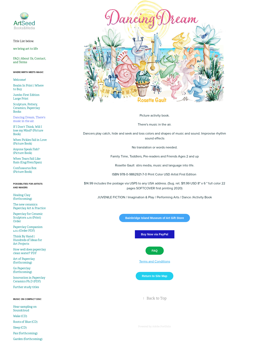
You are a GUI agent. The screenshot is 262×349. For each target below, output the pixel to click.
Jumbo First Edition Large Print (26, 96)
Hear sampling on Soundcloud (25, 308)
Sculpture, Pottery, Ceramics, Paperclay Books (26, 107)
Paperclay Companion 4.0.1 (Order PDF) (28, 228)
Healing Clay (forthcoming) (22, 197)
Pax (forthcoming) (25, 333)
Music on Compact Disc (27, 299)
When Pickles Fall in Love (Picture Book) (30, 141)
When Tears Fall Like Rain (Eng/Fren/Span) (27, 160)
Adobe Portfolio (161, 326)
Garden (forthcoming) (27, 339)
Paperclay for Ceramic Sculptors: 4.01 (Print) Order (28, 217)
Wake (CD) (20, 316)
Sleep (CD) (20, 327)
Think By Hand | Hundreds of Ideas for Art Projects (27, 240)
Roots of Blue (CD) (25, 322)
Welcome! (19, 80)
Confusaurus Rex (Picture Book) (24, 170)
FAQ (155, 250)
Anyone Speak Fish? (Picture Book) (26, 151)
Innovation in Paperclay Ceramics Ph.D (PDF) (29, 279)
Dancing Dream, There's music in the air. (29, 119)
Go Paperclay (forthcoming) (22, 270)
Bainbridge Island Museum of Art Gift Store (154, 218)
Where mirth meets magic (28, 72)
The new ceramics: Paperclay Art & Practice (29, 206)
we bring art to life (25, 48)
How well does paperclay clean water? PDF (29, 251)
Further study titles (26, 287)
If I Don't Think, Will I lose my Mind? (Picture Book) (28, 130)
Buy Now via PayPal (154, 234)
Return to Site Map (154, 276)
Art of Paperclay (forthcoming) (24, 260)
